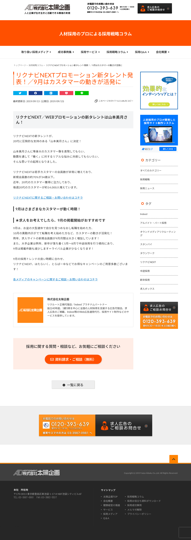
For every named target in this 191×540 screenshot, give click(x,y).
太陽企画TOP (110, 496)
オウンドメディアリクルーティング (158, 233)
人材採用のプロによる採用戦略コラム (95, 33)
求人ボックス (147, 288)
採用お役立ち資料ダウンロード (144, 500)
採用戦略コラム (117, 52)
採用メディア (110, 513)
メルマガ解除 (134, 509)
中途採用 (145, 270)
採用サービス (90, 52)
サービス (108, 509)
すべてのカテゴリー (150, 170)
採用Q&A (142, 52)
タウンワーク (147, 253)
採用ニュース (147, 188)
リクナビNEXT (148, 262)
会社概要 (162, 52)
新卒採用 (145, 279)
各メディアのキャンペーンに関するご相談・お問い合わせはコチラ (55, 279)
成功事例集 (66, 52)
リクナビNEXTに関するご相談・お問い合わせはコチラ (48, 197)
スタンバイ (146, 244)
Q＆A (106, 518)
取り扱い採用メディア (36, 52)
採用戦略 (145, 179)
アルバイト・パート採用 (153, 222)
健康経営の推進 (111, 505)
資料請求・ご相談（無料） (73, 359)
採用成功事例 (134, 505)
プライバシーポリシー (139, 513)
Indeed (143, 214)
